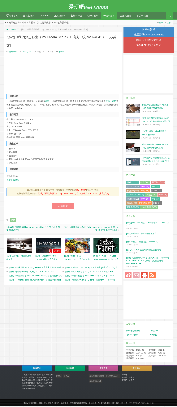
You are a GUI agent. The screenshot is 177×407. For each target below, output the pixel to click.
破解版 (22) (132, 204)
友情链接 (83, 404)
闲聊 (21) (157, 204)
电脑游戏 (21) (145, 204)
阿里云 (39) (156, 191)
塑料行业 (76, 16)
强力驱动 (136, 404)
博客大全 (154, 331)
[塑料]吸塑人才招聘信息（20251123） (142, 242)
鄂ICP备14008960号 (107, 404)
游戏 (47, 102)
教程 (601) (144, 183)
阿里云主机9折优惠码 (148, 40)
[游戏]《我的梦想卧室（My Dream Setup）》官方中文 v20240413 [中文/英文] (73, 194)
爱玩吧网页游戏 (133, 331)
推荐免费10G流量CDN (149, 45)
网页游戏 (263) (158, 183)
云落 (152, 404)
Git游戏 (153, 335)
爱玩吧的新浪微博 (96, 377)
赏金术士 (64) (133, 187)
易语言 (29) (151, 195)
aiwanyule (26, 52)
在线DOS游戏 (132, 335)
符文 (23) (155, 199)
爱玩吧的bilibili (95, 382)
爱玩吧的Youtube (112, 377)
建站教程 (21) (133, 208)
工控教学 (59, 16)
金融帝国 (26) (133, 199)
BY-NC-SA (81, 190)
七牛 (130, 404)
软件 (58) (145, 187)
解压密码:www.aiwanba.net (149, 35)
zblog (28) (162, 195)
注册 (169, 23)
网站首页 (12, 16)
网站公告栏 (148, 30)
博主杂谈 (28, 16)
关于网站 (55, 404)
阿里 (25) (145, 199)
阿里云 (59, 377)
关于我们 (142, 16)
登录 (161, 23)
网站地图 (92, 404)
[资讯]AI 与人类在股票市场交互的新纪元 (143, 250)
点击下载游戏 (12, 180)
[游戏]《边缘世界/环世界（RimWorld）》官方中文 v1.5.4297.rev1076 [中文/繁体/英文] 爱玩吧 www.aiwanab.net (147, 261)
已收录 (61, 52)
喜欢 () (63, 206)
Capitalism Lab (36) (135, 195)
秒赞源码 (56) (133, 191)
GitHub (44, 16)
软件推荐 (93, 16)
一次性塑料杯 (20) (149, 208)
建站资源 (125, 16)
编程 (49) (145, 191)
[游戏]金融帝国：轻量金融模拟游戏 (141, 234)
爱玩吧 (47, 404)
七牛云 (66, 377)
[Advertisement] (63, 74)
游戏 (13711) (132, 183)
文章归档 (74, 404)
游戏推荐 (109, 16)
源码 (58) (155, 187)
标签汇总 (64, 404)
